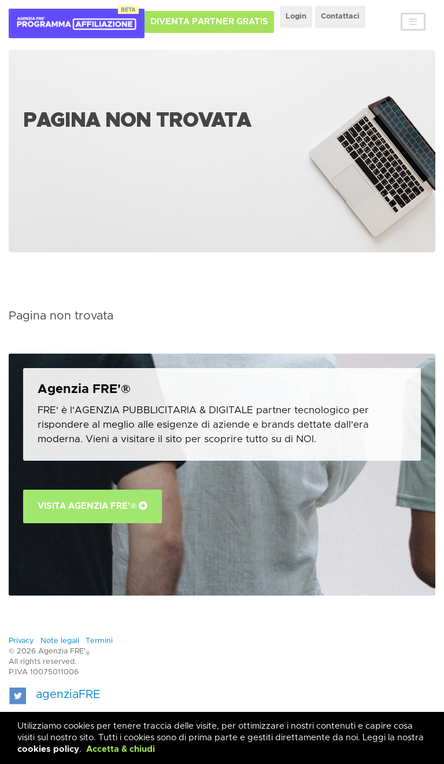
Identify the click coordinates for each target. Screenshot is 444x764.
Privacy (21, 641)
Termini (99, 641)
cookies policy (48, 749)
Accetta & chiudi (120, 749)
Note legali (59, 641)
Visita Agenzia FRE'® (92, 505)
